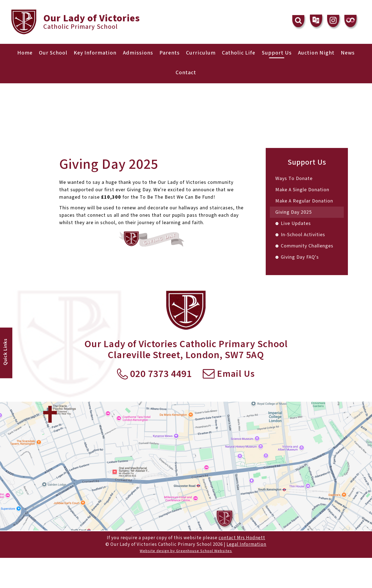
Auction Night (317, 52)
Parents (169, 52)
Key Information (94, 52)
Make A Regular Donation (304, 201)
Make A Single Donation (302, 190)
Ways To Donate (294, 178)
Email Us (229, 374)
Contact (186, 72)
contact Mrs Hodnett (242, 538)
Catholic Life (239, 52)
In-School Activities (303, 235)
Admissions (137, 52)
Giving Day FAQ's (300, 257)
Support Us (278, 52)
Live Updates (296, 223)
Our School (51, 52)
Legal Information (246, 544)
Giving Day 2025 (293, 212)
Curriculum (201, 52)
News (350, 52)
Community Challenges (307, 246)
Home (22, 52)
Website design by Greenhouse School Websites (186, 551)
